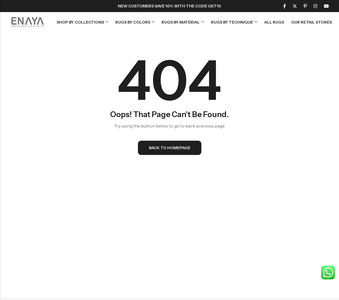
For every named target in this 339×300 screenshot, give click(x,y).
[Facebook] (284, 6)
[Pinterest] (305, 6)
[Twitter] (295, 6)
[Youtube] (326, 6)
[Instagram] (315, 6)
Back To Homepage (169, 147)
